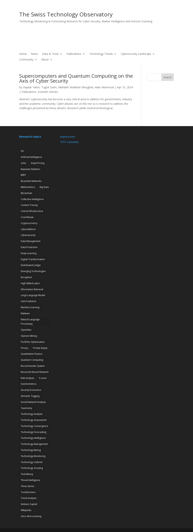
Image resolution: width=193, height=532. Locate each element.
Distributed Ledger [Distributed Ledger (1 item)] (31, 265)
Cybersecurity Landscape (136, 54)
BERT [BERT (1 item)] (23, 175)
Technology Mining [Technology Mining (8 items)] (31, 450)
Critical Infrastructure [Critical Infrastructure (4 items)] (32, 211)
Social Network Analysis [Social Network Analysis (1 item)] (33, 402)
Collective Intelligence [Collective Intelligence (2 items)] (32, 199)
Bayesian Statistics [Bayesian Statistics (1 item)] (30, 169)
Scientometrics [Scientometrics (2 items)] (28, 383)
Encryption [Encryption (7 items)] (26, 277)
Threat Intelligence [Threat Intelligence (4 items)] (30, 480)
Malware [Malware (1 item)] (25, 313)
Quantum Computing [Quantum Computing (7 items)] (32, 359)
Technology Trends (101, 54)
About (45, 59)
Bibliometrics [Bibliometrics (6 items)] (28, 187)
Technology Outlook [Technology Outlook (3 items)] (31, 462)
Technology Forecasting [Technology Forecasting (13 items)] (33, 432)
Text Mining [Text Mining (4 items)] (27, 474)
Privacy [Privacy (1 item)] (24, 348)
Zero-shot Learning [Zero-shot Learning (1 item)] (31, 516)
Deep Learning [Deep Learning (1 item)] (28, 253)
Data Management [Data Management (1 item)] (30, 241)
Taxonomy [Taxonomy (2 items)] (26, 408)
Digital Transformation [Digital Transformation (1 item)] (33, 259)
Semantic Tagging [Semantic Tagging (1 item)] (30, 396)
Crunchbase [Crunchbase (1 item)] (27, 217)
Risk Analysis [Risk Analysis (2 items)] (27, 378)
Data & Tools (50, 54)
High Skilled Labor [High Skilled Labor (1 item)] (30, 283)
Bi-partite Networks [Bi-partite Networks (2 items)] (31, 181)
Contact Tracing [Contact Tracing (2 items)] (29, 205)
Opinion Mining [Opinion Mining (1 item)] (29, 335)
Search (167, 77)
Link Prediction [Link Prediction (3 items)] (28, 301)
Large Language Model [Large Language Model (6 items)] (33, 295)
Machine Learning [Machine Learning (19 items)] (30, 307)
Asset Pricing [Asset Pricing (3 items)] (37, 163)
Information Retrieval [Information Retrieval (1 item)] (32, 289)
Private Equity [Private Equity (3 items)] (40, 348)
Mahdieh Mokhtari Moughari (75, 87)
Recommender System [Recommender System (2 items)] (33, 366)
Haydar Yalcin (31, 87)
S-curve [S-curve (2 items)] (43, 378)
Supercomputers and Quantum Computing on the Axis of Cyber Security (76, 78)
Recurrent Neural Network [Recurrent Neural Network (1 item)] (34, 372)
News (34, 54)
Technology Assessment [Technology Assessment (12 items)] (34, 420)
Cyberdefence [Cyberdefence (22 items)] (28, 229)
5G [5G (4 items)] (22, 151)
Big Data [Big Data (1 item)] (44, 187)
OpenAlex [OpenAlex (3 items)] (26, 329)
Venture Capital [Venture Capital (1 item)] (29, 504)
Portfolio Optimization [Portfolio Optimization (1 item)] (33, 342)
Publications (74, 54)
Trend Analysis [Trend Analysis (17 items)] (28, 498)
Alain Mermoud (104, 87)
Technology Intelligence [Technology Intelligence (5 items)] (33, 438)
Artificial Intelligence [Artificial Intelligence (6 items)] (31, 157)
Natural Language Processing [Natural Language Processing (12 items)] (30, 322)
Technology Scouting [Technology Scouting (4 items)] (32, 468)
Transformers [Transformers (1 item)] (28, 492)
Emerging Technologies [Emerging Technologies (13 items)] (33, 271)
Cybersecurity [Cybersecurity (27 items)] (28, 235)
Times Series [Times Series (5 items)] (27, 486)
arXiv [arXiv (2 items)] (23, 163)
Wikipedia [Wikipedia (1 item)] (26, 510)
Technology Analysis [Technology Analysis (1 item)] (31, 414)
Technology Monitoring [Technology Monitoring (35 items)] (33, 456)
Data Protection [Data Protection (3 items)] (29, 247)
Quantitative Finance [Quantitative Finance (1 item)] (31, 353)
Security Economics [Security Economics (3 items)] (31, 390)
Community (26, 59)
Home (23, 54)
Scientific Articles (48, 92)
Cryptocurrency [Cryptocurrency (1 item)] (29, 223)
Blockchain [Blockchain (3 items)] (26, 193)
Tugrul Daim (49, 87)
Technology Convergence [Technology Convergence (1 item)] (34, 426)
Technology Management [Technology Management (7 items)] (34, 444)
